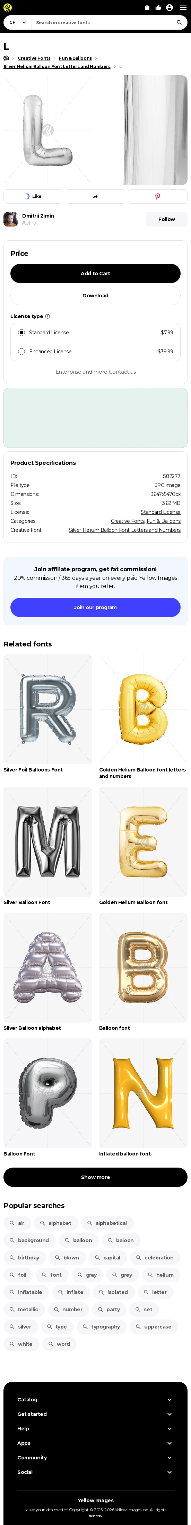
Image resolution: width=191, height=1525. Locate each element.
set (143, 1309)
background (29, 1240)
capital (107, 1258)
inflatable (25, 1292)
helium (160, 1275)
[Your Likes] (158, 7)
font (51, 1275)
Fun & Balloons (164, 521)
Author (30, 223)
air (16, 1223)
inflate (70, 1292)
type (56, 1327)
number (68, 1309)
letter (155, 1292)
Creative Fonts (127, 521)
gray (86, 1275)
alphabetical (107, 1223)
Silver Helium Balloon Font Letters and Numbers (125, 530)
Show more (95, 1177)
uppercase (153, 1327)
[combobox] (109, 22)
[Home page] (6, 58)
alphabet (55, 1223)
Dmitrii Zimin (38, 216)
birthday (24, 1258)
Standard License (161, 512)
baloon (120, 1240)
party (108, 1309)
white (21, 1344)
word (59, 1344)
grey (122, 1275)
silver (20, 1327)
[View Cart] (147, 7)
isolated (113, 1292)
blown (66, 1258)
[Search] (179, 22)
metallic (23, 1309)
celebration (155, 1258)
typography (101, 1327)
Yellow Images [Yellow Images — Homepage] (96, 1500)
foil (17, 1275)
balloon (78, 1240)
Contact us (122, 371)
